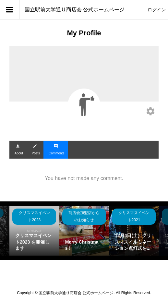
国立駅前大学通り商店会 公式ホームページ (75, 9)
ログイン (157, 9)
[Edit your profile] (150, 112)
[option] (34, 231)
